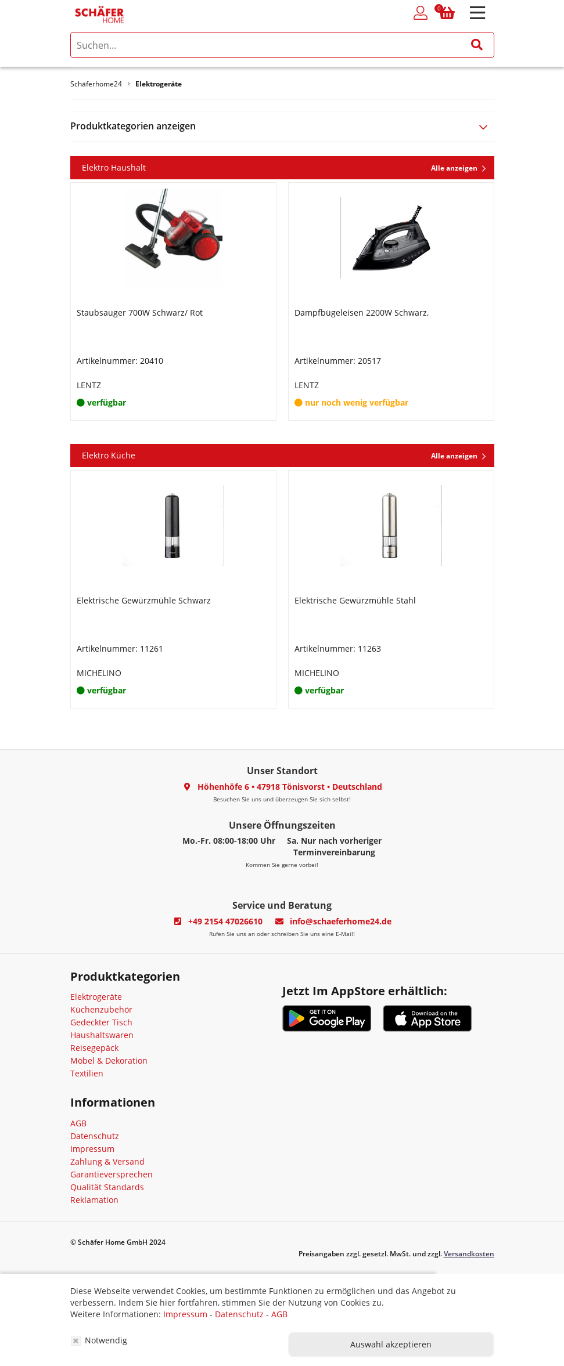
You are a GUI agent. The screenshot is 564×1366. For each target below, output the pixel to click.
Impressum (92, 1148)
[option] (173, 301)
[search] (282, 45)
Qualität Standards (107, 1186)
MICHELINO (99, 672)
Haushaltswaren (102, 1034)
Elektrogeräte (96, 996)
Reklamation (94, 1199)
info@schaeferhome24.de (340, 921)
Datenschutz (94, 1135)
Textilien (86, 1073)
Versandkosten (469, 1254)
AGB (78, 1123)
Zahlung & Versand (107, 1161)
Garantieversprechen (111, 1174)
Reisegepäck (94, 1047)
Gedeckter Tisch (101, 1022)
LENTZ (89, 385)
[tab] (282, 126)
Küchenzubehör (101, 1009)
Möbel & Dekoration (109, 1060)
